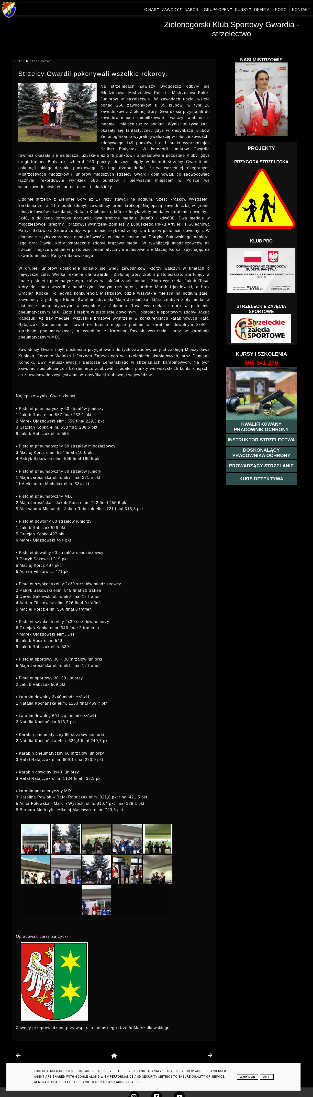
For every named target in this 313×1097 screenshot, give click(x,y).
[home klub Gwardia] (9, 18)
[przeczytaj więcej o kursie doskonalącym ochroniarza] (261, 452)
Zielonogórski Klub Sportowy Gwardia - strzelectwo (231, 29)
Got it (267, 1077)
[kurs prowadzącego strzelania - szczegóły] (261, 466)
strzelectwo (41, 61)
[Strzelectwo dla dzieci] (261, 329)
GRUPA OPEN (216, 9)
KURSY (241, 9)
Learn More (248, 1077)
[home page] (114, 1056)
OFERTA (261, 9)
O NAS (149, 9)
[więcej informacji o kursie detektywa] (261, 479)
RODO (280, 9)
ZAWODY (169, 9)
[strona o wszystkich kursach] (261, 362)
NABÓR (191, 9)
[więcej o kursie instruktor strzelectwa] (261, 440)
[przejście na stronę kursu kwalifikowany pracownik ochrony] (261, 427)
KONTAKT (301, 9)
